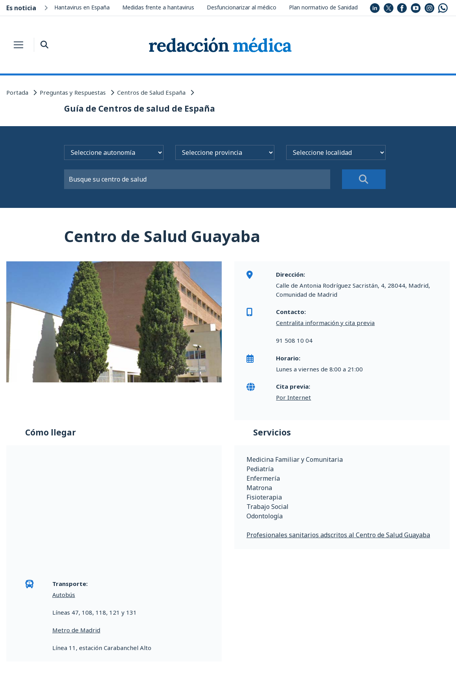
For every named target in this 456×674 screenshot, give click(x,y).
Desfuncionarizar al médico (241, 7)
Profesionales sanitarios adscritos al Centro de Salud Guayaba (338, 535)
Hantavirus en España (82, 7)
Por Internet (293, 397)
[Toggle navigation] (18, 45)
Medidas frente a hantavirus (158, 7)
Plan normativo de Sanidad (323, 7)
